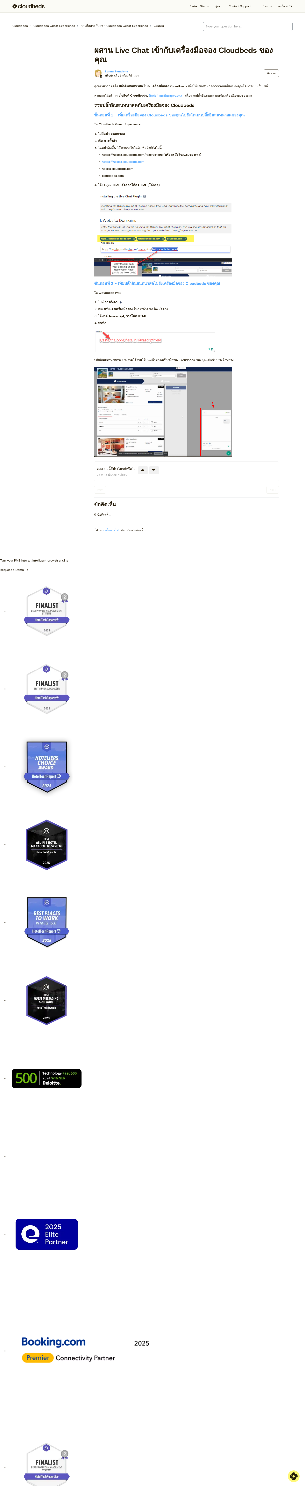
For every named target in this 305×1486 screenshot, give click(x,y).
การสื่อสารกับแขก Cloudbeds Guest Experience (114, 26)
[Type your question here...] (248, 26)
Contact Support (240, 6)
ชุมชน (219, 6)
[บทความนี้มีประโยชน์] (143, 470)
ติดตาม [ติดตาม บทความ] (271, 73)
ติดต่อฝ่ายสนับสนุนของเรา (166, 95)
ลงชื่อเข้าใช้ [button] (285, 6)
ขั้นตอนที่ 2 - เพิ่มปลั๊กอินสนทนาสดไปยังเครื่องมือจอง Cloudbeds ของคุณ (157, 283)
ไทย (266, 6)
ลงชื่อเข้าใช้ (111, 530)
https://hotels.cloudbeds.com (123, 162)
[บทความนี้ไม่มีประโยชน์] (154, 470)
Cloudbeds (20, 26)
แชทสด (159, 26)
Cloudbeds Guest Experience (54, 26)
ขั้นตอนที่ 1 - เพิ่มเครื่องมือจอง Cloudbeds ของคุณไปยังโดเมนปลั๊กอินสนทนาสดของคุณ (169, 115)
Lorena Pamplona (116, 71)
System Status (199, 6)
